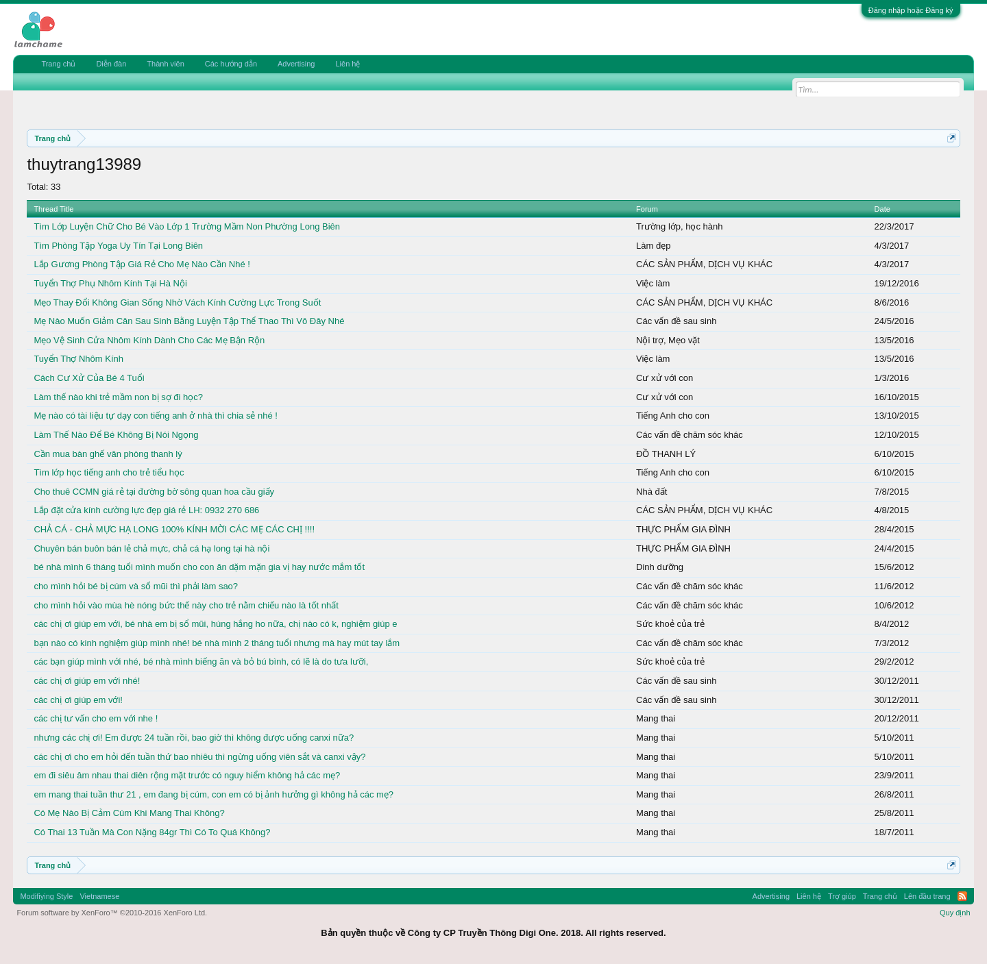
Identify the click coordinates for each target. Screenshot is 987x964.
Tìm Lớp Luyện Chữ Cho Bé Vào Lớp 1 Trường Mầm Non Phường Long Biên (187, 226)
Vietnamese (99, 896)
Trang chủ (58, 64)
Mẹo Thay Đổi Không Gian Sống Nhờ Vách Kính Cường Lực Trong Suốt (177, 302)
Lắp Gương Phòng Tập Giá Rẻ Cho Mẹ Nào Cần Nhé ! (142, 264)
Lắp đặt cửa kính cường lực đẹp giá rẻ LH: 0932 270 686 (146, 510)
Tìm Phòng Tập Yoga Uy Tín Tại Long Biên (118, 245)
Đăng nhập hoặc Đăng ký (910, 10)
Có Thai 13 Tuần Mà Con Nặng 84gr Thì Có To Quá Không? (152, 832)
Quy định (955, 913)
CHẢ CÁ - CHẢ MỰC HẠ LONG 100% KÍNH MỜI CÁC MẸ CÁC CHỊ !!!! (174, 529)
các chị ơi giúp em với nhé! (87, 681)
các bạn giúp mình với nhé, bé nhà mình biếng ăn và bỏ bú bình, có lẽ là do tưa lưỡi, (201, 661)
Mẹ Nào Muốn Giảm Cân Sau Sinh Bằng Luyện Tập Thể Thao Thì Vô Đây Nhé (189, 321)
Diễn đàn (111, 64)
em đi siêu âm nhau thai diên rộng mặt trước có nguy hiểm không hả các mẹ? (187, 775)
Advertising (296, 64)
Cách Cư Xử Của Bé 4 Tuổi (89, 378)
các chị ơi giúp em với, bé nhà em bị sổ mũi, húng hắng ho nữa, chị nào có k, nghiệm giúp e (215, 624)
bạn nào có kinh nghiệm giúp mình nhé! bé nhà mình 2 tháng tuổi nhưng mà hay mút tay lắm (217, 643)
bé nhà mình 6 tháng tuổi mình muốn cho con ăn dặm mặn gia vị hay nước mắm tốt (199, 567)
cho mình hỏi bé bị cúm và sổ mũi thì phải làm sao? (136, 586)
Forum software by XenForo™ (111, 913)
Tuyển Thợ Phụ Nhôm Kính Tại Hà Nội (110, 283)
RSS (962, 896)
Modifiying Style (46, 896)
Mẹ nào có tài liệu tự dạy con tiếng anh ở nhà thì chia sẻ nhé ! (156, 415)
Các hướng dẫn (231, 64)
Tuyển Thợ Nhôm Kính (78, 359)
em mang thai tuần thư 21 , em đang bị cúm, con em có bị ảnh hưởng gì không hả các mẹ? (213, 794)
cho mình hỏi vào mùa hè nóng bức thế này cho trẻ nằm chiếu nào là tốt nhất (186, 605)
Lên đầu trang (927, 896)
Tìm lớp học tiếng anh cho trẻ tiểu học (109, 472)
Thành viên (165, 64)
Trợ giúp (842, 896)
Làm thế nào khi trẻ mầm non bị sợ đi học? (118, 397)
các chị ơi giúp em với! (78, 700)
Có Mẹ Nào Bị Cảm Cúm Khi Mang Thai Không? (129, 813)
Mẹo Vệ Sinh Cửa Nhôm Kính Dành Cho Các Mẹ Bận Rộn (149, 340)
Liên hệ (347, 64)
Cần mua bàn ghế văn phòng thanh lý (108, 454)
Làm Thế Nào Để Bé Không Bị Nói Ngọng (116, 435)
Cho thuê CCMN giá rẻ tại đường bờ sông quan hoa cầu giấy (154, 491)
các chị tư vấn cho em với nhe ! (96, 718)
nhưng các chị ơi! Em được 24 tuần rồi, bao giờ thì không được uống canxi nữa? (194, 737)
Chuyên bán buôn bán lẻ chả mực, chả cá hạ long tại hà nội (151, 548)
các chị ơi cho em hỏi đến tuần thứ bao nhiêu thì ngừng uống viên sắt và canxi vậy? (199, 757)
